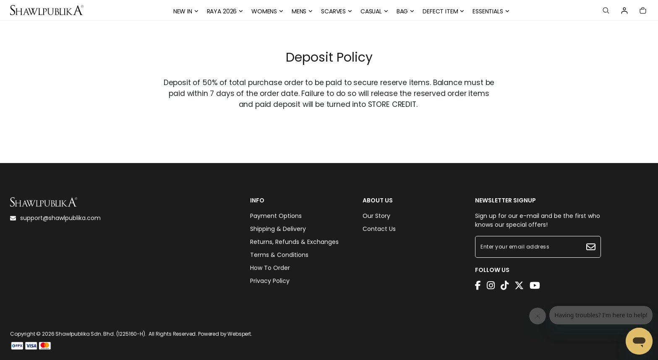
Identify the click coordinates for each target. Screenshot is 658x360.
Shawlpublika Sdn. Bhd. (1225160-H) (100, 333)
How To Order (270, 268)
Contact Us (379, 229)
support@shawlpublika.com (55, 218)
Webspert (239, 333)
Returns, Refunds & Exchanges (294, 242)
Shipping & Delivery (278, 229)
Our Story (376, 216)
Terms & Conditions (279, 255)
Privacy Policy (270, 281)
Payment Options (276, 216)
